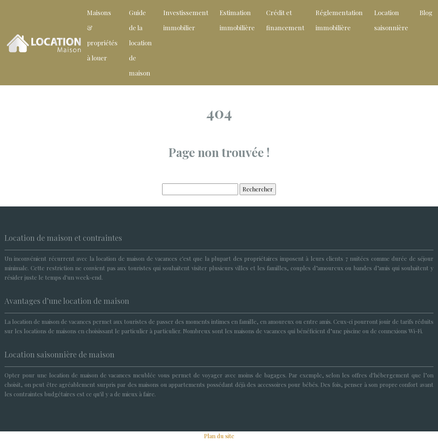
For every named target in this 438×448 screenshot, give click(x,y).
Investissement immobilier (185, 20)
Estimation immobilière (237, 20)
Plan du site (219, 436)
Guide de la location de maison (140, 42)
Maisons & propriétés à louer (102, 35)
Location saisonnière (391, 20)
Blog (425, 12)
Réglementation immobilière (339, 20)
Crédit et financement (285, 20)
